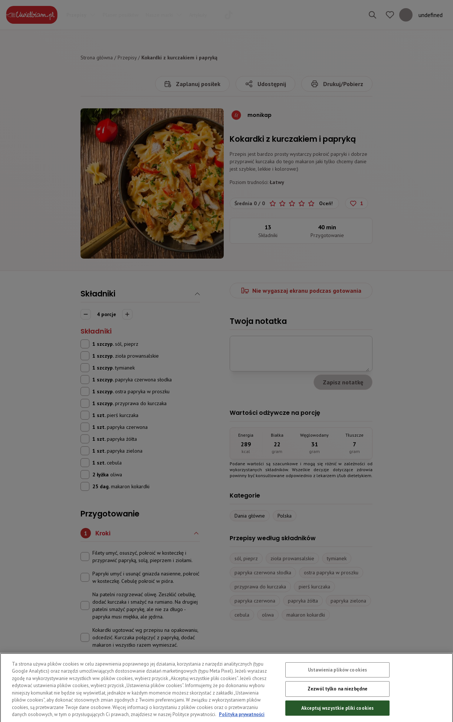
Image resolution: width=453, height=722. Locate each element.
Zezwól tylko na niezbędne (337, 705)
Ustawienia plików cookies (337, 686)
